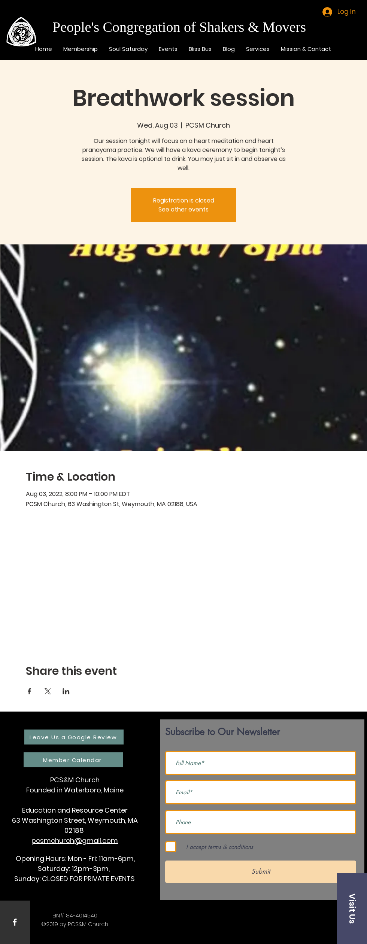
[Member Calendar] (73, 759)
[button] (352, 908)
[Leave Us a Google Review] (74, 737)
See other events (183, 209)
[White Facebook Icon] (14, 922)
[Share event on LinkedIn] (66, 691)
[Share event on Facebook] (29, 691)
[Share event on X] (47, 691)
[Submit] (260, 872)
